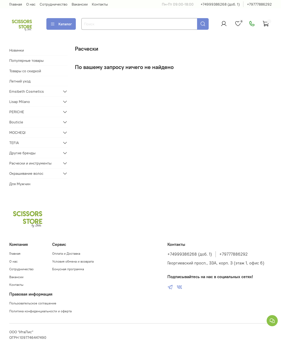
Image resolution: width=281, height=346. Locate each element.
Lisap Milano (19, 101)
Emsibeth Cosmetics (26, 91)
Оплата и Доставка (66, 253)
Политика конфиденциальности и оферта (40, 311)
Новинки (16, 50)
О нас (30, 4)
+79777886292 (259, 4)
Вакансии (80, 4)
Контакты (100, 4)
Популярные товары (26, 60)
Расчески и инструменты (30, 163)
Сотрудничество (53, 4)
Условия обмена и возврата (73, 261)
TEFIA (14, 142)
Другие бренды (22, 153)
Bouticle (16, 122)
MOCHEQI (17, 132)
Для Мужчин (19, 183)
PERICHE (16, 111)
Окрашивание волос (26, 173)
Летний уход (20, 81)
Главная (15, 4)
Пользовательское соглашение (32, 303)
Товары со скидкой (25, 71)
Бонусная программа (68, 269)
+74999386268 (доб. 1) (220, 4)
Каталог (61, 24)
